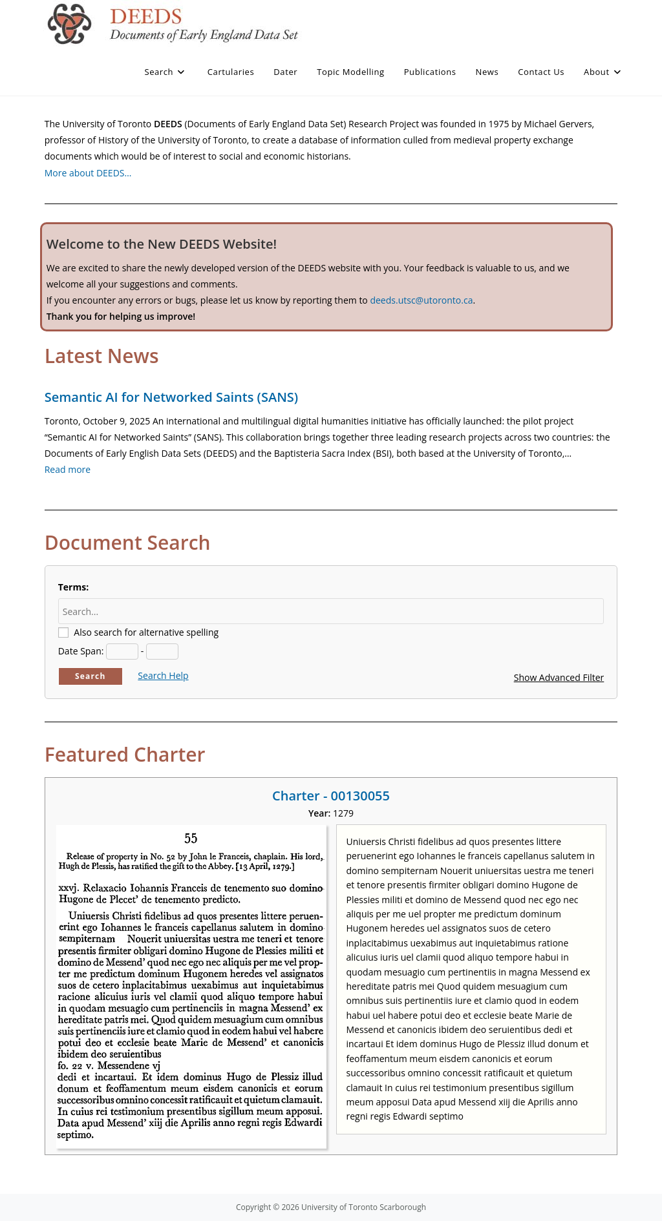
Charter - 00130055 (331, 795)
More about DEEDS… (88, 173)
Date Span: (81, 651)
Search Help (163, 675)
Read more (68, 469)
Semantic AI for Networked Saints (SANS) (171, 397)
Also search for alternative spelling (146, 632)
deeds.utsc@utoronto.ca (421, 300)
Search (90, 676)
